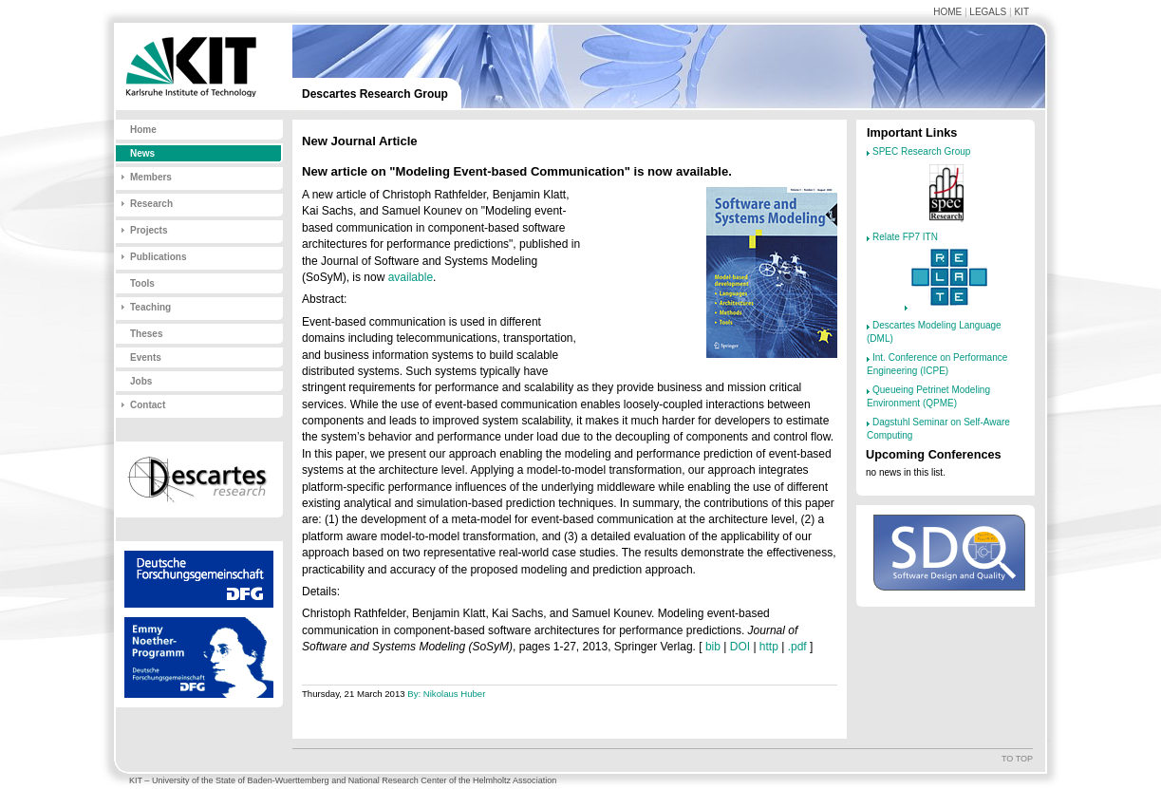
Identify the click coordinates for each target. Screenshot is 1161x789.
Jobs (141, 381)
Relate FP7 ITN (905, 237)
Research (151, 203)
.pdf (797, 646)
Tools (142, 283)
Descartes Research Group (375, 94)
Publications (158, 257)
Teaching (150, 307)
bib (713, 646)
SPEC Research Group (921, 151)
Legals (987, 12)
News (142, 153)
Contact (147, 405)
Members (151, 177)
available (410, 277)
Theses (146, 334)
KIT (1021, 12)
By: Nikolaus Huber (446, 693)
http (768, 646)
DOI (740, 646)
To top (1017, 758)
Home (947, 12)
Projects (148, 230)
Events (145, 357)
